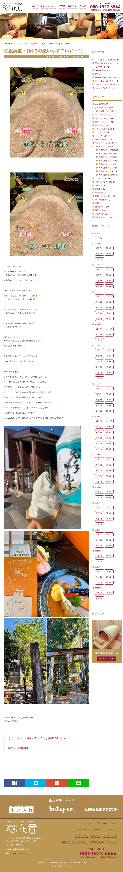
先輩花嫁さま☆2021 (107, 168)
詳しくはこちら (106, 659)
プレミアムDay (101, 178)
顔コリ (97, 74)
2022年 (98, 324)
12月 (97, 269)
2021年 (98, 346)
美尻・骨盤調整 (101, 200)
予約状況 (98, 185)
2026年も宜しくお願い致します (107, 60)
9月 (107, 275)
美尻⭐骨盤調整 (18, 748)
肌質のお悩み (100, 210)
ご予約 (62, 6)
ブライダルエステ (102, 147)
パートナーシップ (102, 139)
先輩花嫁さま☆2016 (107, 161)
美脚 (97, 203)
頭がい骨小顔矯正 (84, 829)
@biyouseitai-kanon (19, 853)
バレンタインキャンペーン (105, 88)
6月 (97, 254)
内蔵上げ (98, 189)
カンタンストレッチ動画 (105, 122)
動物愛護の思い (101, 193)
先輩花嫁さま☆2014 (107, 154)
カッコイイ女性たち (103, 118)
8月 (107, 302)
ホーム (35, 6)
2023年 (98, 292)
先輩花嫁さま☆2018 (107, 164)
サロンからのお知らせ (104, 129)
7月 (107, 248)
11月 (107, 269)
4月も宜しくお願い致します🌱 (107, 84)
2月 (97, 259)
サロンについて (48, 6)
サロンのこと (100, 132)
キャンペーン (100, 125)
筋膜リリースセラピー (104, 196)
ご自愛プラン (111, 829)
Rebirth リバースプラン (104, 70)
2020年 (98, 384)
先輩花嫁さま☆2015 (107, 157)
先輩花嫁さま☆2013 (107, 150)
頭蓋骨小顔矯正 (101, 214)
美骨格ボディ (100, 207)
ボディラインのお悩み (104, 182)
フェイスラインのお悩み (105, 143)
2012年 (98, 588)
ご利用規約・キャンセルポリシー (74, 842)
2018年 (98, 455)
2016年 (98, 503)
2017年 (98, 487)
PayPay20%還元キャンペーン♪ (107, 77)
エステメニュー (101, 115)
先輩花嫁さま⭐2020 (107, 175)
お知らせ (72, 6)
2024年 (98, 265)
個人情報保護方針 (97, 842)
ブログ (82, 6)
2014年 (98, 551)
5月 (107, 281)
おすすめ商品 (100, 104)
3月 (107, 313)
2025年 (98, 244)
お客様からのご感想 (103, 108)
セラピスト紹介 (101, 136)
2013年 (98, 567)
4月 (107, 254)
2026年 (98, 233)
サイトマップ (111, 842)
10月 (97, 248)
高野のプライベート (103, 217)
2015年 (98, 530)
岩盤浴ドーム (95, 836)
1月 (97, 238)
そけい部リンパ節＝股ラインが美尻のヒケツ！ (38, 738)
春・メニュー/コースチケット (107, 81)
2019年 (98, 416)
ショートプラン (81, 836)
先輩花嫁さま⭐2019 (107, 171)
